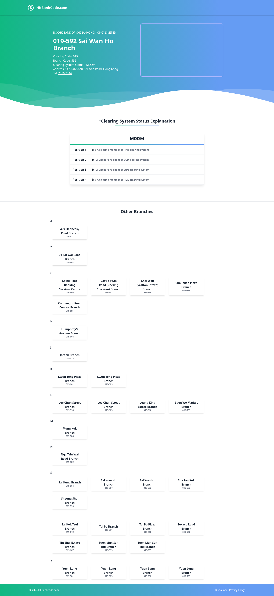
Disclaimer (221, 590)
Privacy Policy (237, 590)
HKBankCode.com (51, 7)
